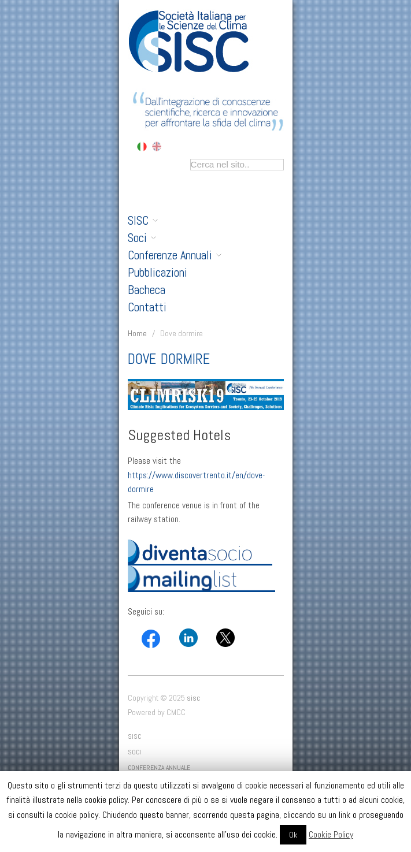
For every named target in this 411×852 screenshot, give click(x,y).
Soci (142, 238)
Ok (293, 834)
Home (137, 333)
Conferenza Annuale (159, 768)
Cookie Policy (331, 834)
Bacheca (146, 290)
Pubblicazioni (157, 272)
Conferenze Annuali (174, 255)
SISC (143, 220)
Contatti (147, 307)
